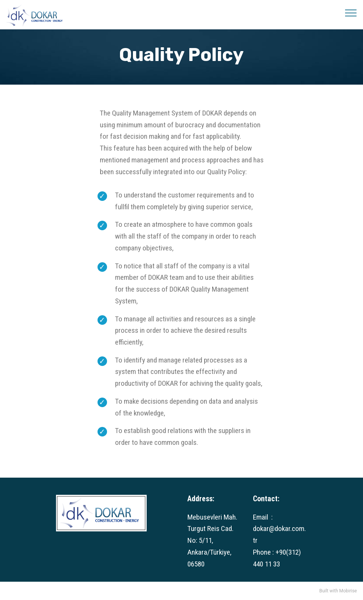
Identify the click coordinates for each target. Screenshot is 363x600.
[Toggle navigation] (351, 12)
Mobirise (348, 591)
